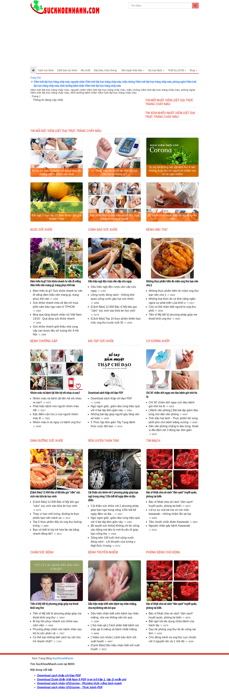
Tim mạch (153, 440)
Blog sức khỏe (41, 229)
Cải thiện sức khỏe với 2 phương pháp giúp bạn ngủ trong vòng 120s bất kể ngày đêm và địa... (114, 509)
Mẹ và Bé (85, 70)
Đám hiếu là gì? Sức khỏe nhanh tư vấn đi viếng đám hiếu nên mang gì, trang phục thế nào (55, 283)
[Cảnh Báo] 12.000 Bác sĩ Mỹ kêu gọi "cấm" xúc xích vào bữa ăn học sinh (55, 494)
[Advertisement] (114, 40)
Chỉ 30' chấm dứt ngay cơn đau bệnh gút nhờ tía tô (171, 394)
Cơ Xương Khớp (158, 341)
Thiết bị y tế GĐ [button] (177, 70)
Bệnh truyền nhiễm (103, 552)
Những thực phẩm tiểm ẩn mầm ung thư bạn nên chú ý (172, 283)
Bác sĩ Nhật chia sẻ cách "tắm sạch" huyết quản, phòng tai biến (171, 494)
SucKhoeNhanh (62, 658)
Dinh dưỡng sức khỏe (46, 440)
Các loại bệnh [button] (156, 70)
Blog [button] (193, 70)
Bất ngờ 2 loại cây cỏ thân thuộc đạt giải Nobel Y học (56, 217)
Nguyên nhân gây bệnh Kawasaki (169, 525)
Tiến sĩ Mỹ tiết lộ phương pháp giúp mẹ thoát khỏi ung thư (54, 606)
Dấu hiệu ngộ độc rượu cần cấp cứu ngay (110, 281)
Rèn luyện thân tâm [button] (132, 70)
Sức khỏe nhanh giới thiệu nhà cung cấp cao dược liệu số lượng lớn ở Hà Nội (56, 330)
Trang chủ (35, 77)
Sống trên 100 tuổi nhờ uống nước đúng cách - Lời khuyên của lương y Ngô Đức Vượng (113, 541)
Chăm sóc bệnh (42, 552)
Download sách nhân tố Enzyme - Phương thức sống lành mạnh (79, 683)
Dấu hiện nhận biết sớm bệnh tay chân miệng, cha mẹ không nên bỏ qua (112, 606)
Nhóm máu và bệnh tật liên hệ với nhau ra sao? (55, 392)
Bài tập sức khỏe (101, 341)
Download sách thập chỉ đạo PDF (105, 392)
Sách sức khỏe (46, 70)
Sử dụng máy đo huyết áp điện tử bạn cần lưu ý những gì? (114, 172)
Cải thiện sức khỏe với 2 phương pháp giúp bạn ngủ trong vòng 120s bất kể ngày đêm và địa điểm (113, 496)
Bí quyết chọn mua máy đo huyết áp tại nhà (172, 217)
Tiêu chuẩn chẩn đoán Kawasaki (169, 521)
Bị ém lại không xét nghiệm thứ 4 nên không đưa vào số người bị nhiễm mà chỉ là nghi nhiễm (172, 171)
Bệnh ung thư (156, 229)
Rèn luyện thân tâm (103, 440)
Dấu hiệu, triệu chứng (105, 70)
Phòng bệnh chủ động (163, 552)
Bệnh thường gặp (44, 341)
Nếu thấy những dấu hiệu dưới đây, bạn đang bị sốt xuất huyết (114, 217)
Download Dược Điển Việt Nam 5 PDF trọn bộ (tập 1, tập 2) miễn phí (81, 679)
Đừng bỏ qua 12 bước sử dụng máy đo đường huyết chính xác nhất (56, 172)
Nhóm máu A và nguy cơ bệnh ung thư (57, 422)
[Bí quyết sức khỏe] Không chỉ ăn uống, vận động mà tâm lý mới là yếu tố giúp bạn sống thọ (115, 529)
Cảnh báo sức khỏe (67, 70)
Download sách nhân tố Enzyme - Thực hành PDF (70, 687)
